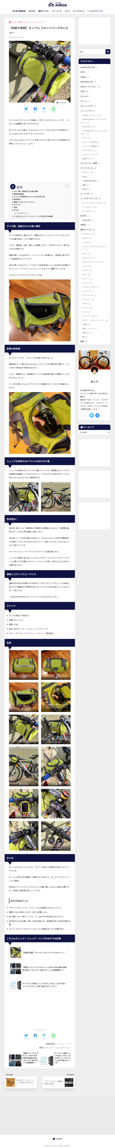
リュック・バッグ (64, 1044)
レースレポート (89, 207)
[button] (65, 186)
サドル (86, 254)
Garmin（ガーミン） (91, 115)
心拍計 (86, 324)
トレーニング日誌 (90, 142)
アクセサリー (88, 234)
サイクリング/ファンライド (94, 203)
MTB (84, 72)
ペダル (86, 303)
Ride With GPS (88, 81)
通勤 (85, 185)
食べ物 (86, 189)
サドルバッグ (88, 258)
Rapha (84, 77)
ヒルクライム (88, 150)
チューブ (87, 283)
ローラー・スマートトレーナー (95, 320)
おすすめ (32, 11)
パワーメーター (89, 295)
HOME (57, 1139)
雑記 (83, 341)
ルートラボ (86, 193)
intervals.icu (88, 126)
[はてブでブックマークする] (44, 110)
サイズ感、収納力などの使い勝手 (26, 191)
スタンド (87, 270)
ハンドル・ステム (90, 287)
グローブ (87, 238)
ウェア (67, 11)
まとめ (16, 210)
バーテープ (88, 291)
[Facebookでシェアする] (35, 110)
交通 (85, 176)
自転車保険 (88, 220)
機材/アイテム (43, 11)
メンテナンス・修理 (90, 163)
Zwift (84, 91)
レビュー (67, 1048)
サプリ (86, 138)
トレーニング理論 (90, 146)
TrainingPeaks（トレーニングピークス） (94, 132)
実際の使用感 (19, 194)
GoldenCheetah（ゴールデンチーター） (94, 121)
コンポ (86, 242)
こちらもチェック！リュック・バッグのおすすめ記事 (33, 216)
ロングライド (88, 211)
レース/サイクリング (95, 11)
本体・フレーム (89, 328)
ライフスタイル (78, 11)
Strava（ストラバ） (90, 86)
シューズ (87, 266)
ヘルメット (88, 299)
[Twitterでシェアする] (26, 110)
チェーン (87, 278)
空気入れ (87, 332)
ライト (86, 312)
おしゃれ (85, 96)
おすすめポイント (23, 213)
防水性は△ (18, 199)
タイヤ (86, 274)
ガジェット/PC (88, 106)
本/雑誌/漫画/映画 (90, 181)
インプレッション (54, 1048)
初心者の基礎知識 (18, 11)
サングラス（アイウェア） (93, 262)
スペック (17, 204)
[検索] (107, 51)
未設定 (84, 224)
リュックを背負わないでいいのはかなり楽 (29, 196)
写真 (15, 207)
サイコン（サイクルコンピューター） (94, 248)
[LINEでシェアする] (53, 110)
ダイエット (88, 172)
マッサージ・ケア (90, 154)
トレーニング (57, 11)
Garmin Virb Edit (89, 67)
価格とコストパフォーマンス (24, 202)
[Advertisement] (40, 163)
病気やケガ (88, 159)
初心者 (84, 215)
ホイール (87, 307)
